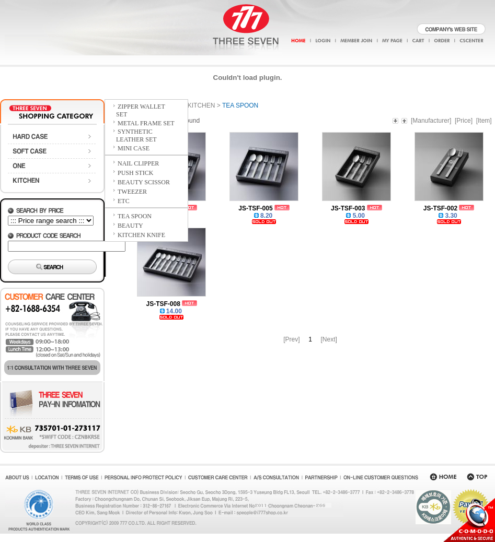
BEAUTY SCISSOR (144, 182)
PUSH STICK (135, 172)
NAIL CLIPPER (138, 163)
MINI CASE (133, 148)
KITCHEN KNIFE (141, 235)
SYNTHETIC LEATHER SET (132, 135)
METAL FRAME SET (146, 123)
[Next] (329, 339)
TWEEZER (132, 191)
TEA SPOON (135, 216)
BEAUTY (130, 225)
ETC (124, 201)
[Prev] (291, 339)
